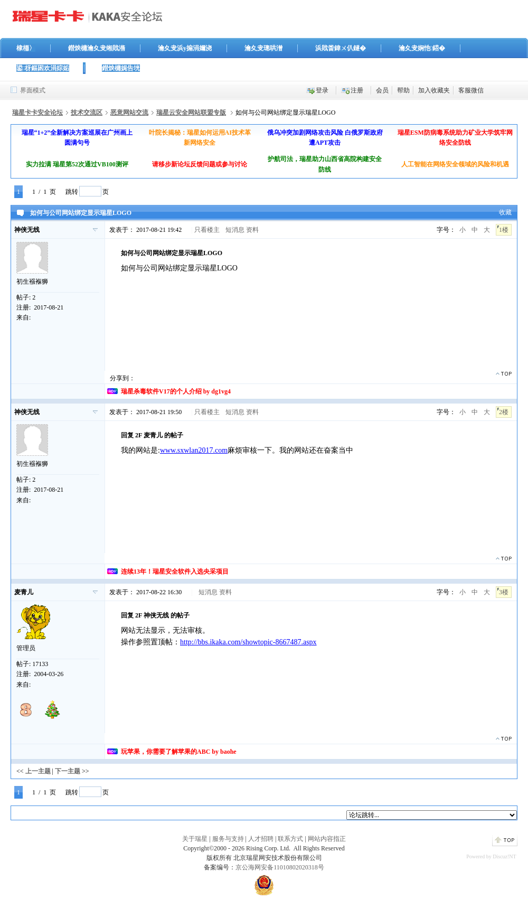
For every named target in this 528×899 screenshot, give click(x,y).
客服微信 (471, 90)
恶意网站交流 (129, 112)
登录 (322, 90)
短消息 (234, 229)
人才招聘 (261, 838)
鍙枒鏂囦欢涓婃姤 (42, 68)
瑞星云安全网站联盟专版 (191, 112)
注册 (357, 90)
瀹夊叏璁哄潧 (263, 48)
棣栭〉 (25, 48)
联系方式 (290, 838)
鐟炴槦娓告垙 (121, 68)
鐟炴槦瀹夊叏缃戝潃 (96, 48)
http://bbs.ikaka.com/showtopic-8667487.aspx (248, 642)
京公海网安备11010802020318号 (279, 867)
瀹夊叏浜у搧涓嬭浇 (185, 48)
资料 (252, 229)
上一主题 (38, 771)
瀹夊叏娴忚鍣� (422, 48)
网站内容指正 (327, 838)
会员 (382, 90)
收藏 (505, 212)
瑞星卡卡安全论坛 (37, 112)
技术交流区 (86, 112)
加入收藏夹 (434, 90)
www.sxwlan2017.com (194, 450)
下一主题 (67, 771)
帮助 (403, 90)
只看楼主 (207, 229)
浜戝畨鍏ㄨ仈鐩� (340, 48)
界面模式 (32, 90)
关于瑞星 (195, 838)
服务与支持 (228, 838)
